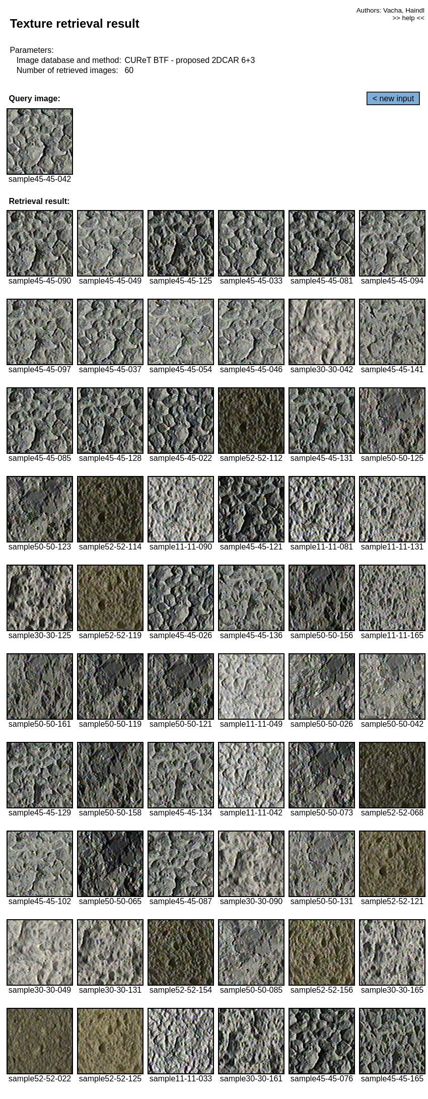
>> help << (408, 18)
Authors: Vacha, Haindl (390, 10)
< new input (393, 98)
